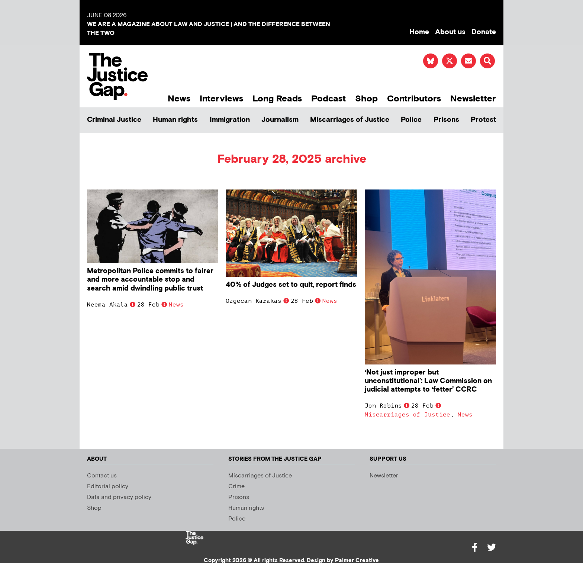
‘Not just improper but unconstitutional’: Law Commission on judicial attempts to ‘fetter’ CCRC (428, 381)
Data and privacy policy (119, 497)
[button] (487, 60)
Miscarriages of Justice (349, 119)
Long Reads (277, 98)
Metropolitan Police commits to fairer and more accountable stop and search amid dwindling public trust (150, 279)
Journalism (280, 119)
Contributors (414, 98)
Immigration (230, 119)
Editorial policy (107, 486)
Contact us (102, 476)
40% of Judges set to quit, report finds (291, 284)
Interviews (221, 98)
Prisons (446, 119)
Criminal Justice (114, 119)
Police (411, 119)
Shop (366, 98)
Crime (236, 486)
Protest (483, 119)
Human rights (175, 119)
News (179, 98)
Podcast (328, 98)
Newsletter (473, 98)
